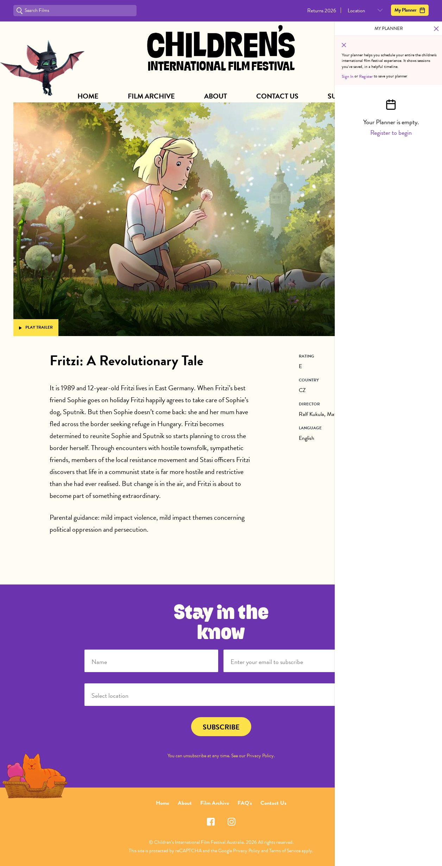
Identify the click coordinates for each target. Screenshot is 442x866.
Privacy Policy (260, 755)
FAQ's (245, 803)
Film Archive (151, 96)
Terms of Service (285, 850)
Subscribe (346, 96)
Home (88, 96)
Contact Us (277, 96)
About (215, 96)
